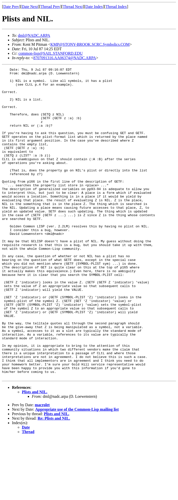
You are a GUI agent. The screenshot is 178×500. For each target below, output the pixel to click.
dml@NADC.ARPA (34, 35)
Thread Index (116, 6)
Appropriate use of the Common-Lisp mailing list (77, 471)
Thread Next (73, 6)
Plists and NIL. (34, 454)
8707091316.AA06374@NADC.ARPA (64, 58)
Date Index (94, 6)
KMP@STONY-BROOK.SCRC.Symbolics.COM (90, 44)
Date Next (30, 6)
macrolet (42, 467)
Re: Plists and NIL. (54, 480)
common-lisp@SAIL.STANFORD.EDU (50, 53)
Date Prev (11, 6)
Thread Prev (50, 6)
